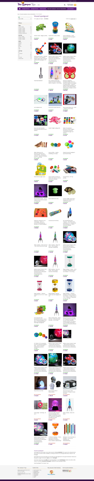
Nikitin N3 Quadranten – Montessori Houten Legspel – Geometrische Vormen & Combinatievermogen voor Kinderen (69, 130)
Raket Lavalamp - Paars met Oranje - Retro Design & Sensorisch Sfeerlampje (54, 270)
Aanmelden (74, 0)
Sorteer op (68, 18)
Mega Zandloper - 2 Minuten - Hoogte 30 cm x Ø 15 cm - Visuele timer (40, 294)
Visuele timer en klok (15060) (54, 35)
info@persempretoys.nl (22, 473)
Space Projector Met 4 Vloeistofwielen (53, 391)
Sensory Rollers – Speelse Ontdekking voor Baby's (54, 153)
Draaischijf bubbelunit (38, 80)
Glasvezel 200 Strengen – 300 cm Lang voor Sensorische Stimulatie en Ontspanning (40, 200)
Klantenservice (36, 473)
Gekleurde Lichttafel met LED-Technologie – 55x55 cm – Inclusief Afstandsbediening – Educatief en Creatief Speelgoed (40, 222)
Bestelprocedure (36, 472)
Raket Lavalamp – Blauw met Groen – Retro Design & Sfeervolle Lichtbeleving (54, 246)
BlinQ (19, 45)
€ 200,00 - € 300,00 (22, 39)
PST (19, 47)
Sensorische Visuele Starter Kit (54, 107)
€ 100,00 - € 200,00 (22, 37)
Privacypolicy (36, 475)
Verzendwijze (36, 471)
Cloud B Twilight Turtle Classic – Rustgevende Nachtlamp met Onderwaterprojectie (69, 200)
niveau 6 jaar (21, 58)
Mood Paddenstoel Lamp (53, 198)
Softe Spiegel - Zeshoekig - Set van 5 (40, 413)
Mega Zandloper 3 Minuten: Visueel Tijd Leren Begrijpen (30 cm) (55, 294)
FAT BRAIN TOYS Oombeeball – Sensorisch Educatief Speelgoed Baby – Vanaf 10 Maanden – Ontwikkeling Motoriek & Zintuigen (40, 346)
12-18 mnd (20, 53)
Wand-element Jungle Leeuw (39, 176)
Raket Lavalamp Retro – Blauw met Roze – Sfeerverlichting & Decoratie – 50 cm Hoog (55, 319)
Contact (35, 476)
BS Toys (20, 46)
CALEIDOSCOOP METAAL (54, 220)
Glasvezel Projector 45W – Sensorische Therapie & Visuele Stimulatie (69, 392)
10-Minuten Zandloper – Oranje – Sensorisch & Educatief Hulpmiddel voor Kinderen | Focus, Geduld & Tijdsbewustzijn (55, 438)
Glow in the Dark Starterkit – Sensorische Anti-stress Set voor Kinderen (40, 129)
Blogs (34, 477)
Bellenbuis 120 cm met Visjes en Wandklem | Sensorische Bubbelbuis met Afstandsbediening (69, 438)
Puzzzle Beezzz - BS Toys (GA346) (68, 177)
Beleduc (20, 43)
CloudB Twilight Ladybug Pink (54, 128)
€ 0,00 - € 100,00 (21, 36)
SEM (19, 48)
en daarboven (23, 33)
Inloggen (70, 0)
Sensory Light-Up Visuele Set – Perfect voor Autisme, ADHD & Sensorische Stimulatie (55, 178)
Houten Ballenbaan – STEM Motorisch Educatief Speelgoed (69, 36)
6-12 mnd (20, 57)
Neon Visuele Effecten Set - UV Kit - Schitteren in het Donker (69, 108)
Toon (35, 18)
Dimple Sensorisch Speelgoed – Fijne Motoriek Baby (69, 153)
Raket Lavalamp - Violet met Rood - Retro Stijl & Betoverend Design (40, 245)
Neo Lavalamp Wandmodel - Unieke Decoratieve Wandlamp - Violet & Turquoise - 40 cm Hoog (55, 82)
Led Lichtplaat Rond (38, 107)
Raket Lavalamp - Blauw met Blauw (68, 413)
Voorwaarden (36, 474)
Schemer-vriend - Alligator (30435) (40, 35)
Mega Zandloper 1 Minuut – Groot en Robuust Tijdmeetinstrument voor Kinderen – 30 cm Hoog (69, 270)
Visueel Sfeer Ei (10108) (38, 390)
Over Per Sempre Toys (37, 470)
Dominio (20, 42)
